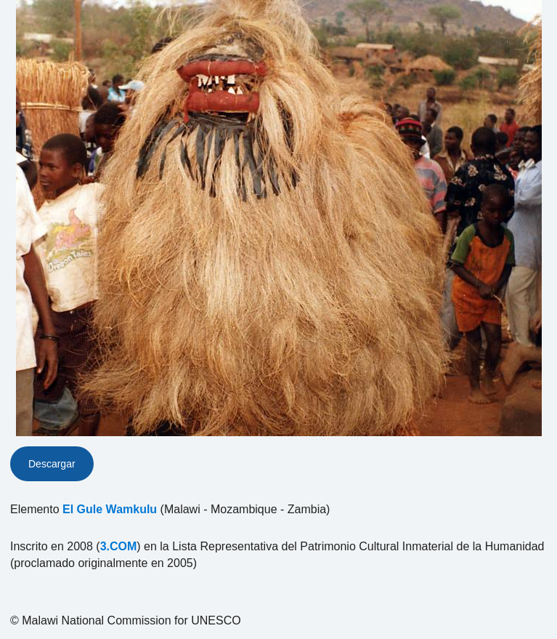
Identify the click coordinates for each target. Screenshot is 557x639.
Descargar (52, 464)
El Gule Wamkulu (109, 509)
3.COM (118, 546)
